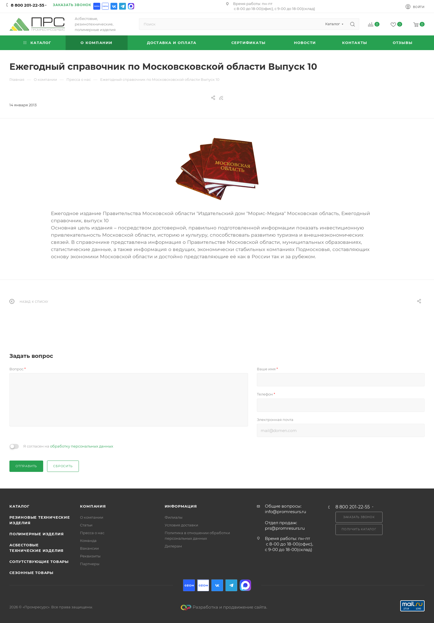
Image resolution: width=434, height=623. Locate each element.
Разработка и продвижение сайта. (224, 607)
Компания (93, 506)
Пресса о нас (92, 533)
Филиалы (173, 517)
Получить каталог (359, 529)
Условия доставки (181, 525)
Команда (88, 540)
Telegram (122, 6)
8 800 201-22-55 (27, 5)
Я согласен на (68, 446)
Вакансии (89, 548)
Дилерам (173, 546)
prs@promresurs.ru (285, 528)
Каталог (19, 506)
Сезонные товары (31, 572)
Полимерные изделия (36, 534)
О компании (91, 517)
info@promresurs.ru (285, 511)
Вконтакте (113, 6)
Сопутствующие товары (39, 561)
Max (131, 6)
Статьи (86, 525)
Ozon (96, 6)
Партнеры (89, 564)
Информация (181, 506)
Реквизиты (90, 556)
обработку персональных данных (81, 446)
